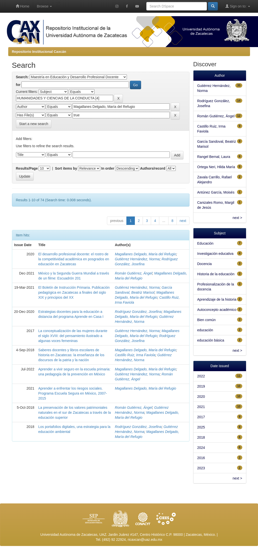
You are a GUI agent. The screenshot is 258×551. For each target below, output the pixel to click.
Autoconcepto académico (216, 310)
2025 (201, 427)
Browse (44, 6)
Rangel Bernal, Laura (213, 157)
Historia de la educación (215, 274)
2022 (201, 376)
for (18, 85)
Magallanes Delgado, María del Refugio (145, 254)
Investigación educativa (215, 254)
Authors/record (152, 168)
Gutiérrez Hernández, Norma (137, 259)
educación (205, 330)
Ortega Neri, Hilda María (216, 167)
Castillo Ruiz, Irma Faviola (135, 355)
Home (22, 6)
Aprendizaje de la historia (216, 299)
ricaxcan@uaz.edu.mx (145, 540)
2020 (201, 397)
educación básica (210, 340)
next (183, 221)
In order (107, 168)
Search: (22, 77)
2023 (201, 468)
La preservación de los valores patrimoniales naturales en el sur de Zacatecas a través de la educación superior (74, 412)
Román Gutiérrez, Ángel (133, 273)
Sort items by (66, 168)
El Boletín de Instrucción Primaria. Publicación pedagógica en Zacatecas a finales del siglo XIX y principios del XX (73, 292)
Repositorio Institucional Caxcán (39, 52)
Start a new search (33, 124)
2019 (201, 386)
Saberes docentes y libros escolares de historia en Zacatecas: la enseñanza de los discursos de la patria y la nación (71, 355)
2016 (201, 458)
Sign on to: (237, 6)
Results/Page (27, 168)
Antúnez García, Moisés (215, 192)
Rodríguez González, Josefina (138, 312)
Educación (205, 243)
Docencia (204, 264)
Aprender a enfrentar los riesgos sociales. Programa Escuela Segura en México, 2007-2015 (72, 393)
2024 (201, 448)
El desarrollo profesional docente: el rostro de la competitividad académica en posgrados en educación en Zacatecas (73, 259)
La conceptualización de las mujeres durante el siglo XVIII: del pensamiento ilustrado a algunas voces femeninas (72, 336)
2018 (201, 437)
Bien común (206, 320)
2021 (201, 407)
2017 (201, 417)
